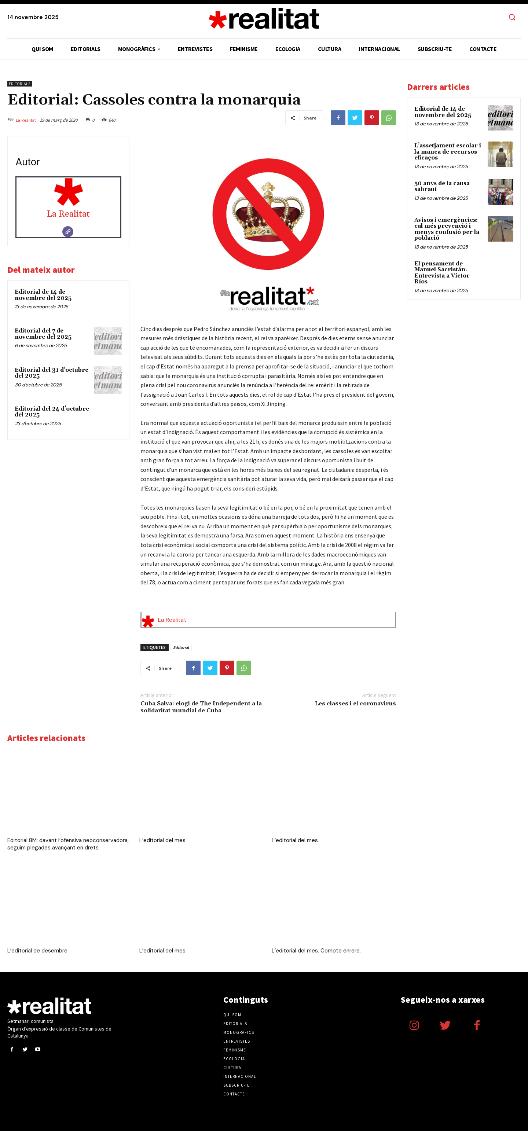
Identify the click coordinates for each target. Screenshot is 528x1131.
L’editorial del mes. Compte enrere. (316, 950)
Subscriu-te (236, 1085)
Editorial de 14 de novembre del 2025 (43, 295)
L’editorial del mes (162, 840)
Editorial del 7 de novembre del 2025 (43, 334)
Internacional (239, 1076)
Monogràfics (238, 1032)
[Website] (67, 231)
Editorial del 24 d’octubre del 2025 (52, 412)
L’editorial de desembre (37, 950)
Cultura (232, 1067)
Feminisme (234, 1050)
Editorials (19, 84)
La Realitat (26, 120)
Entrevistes (236, 1041)
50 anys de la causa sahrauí (442, 186)
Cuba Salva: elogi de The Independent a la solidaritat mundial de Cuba (201, 707)
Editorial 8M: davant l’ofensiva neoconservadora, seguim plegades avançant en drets (68, 844)
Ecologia (234, 1058)
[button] (512, 17)
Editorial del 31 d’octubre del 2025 (51, 373)
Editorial (181, 647)
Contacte (234, 1094)
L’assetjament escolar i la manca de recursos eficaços (447, 151)
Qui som (232, 1014)
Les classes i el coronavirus (355, 703)
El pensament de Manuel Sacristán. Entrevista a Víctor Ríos (442, 273)
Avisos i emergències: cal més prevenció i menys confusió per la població (446, 229)
